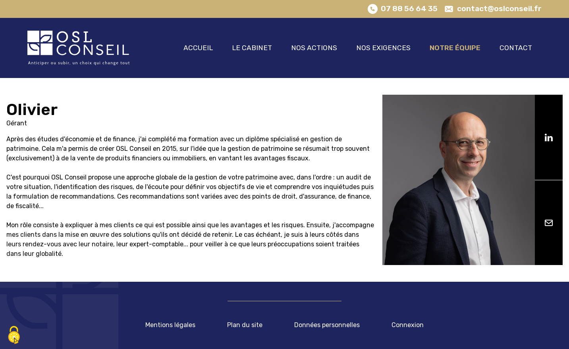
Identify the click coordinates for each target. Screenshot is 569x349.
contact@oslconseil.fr (499, 8)
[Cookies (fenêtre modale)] (14, 335)
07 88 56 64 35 (409, 8)
